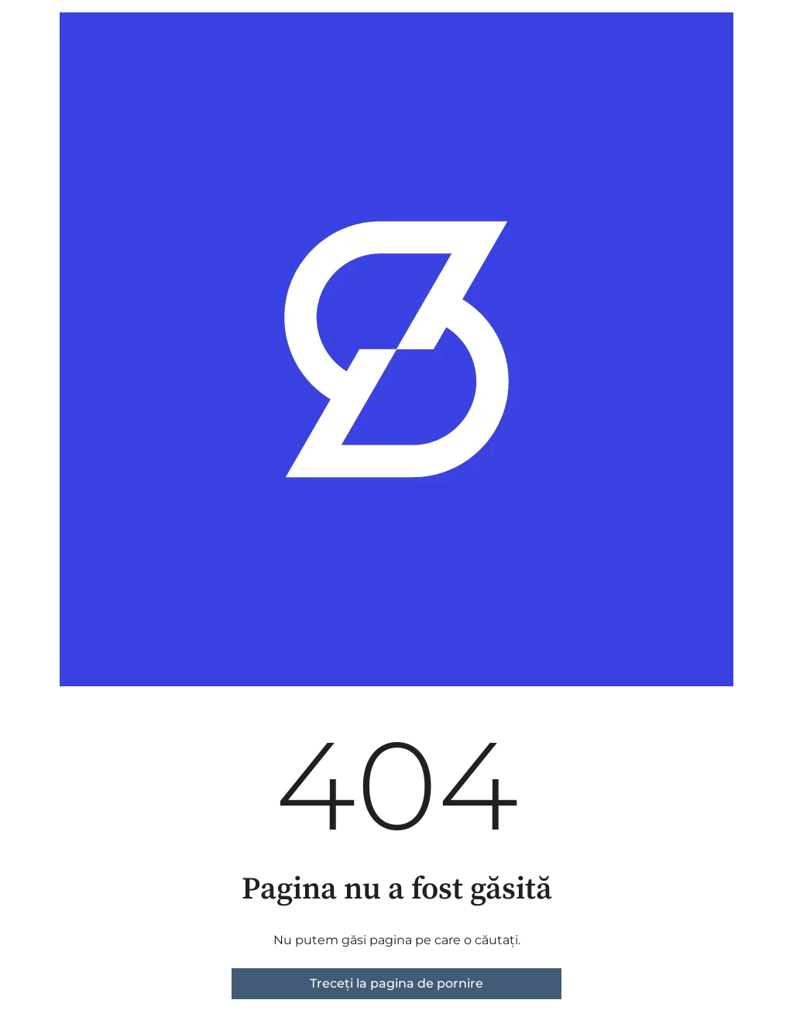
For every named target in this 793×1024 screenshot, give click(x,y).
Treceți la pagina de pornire (396, 983)
